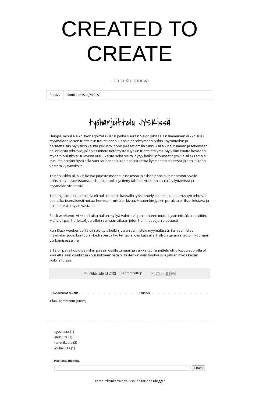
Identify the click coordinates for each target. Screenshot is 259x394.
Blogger (159, 381)
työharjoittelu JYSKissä (130, 122)
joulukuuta (62, 348)
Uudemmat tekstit (64, 293)
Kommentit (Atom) (72, 301)
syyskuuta (61, 331)
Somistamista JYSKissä (84, 94)
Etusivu (55, 94)
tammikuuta (63, 342)
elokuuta (61, 337)
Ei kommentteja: (132, 273)
